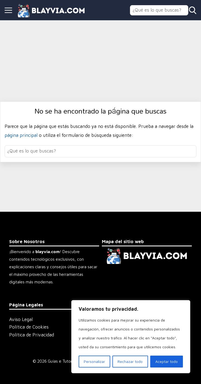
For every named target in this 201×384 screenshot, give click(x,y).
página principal (22, 135)
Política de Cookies (29, 327)
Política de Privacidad (31, 334)
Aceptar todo (166, 361)
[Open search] (192, 10)
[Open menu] (8, 10)
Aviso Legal (21, 319)
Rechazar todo (130, 361)
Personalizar (94, 361)
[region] (130, 336)
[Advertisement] (100, 61)
